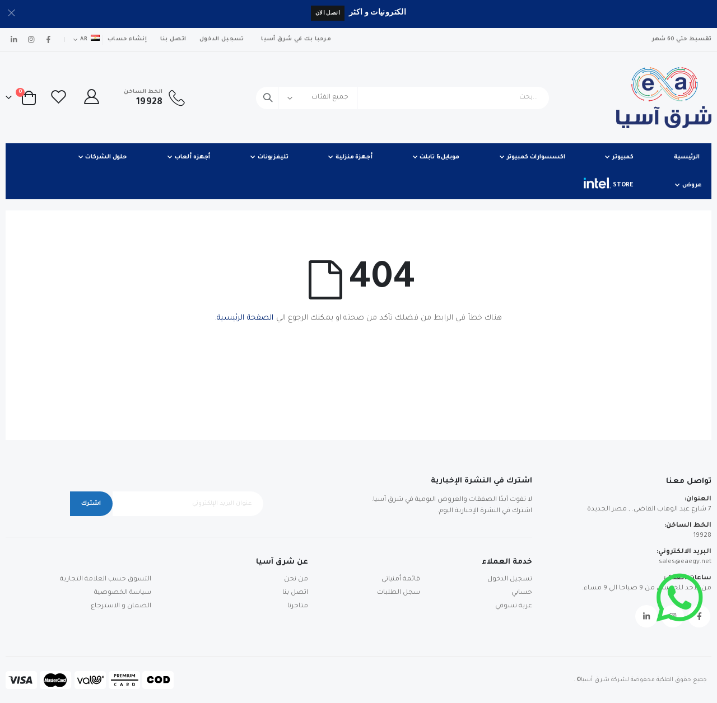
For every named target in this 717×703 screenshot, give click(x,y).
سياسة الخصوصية (122, 593)
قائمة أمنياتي (400, 579)
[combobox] (402, 98)
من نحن (296, 579)
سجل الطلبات (398, 593)
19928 (702, 536)
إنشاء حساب (127, 39)
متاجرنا (297, 606)
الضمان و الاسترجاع (121, 606)
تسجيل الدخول (221, 39)
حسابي (521, 593)
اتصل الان (327, 12)
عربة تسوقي (513, 606)
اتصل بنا (173, 39)
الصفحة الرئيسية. (244, 318)
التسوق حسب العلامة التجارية (105, 579)
